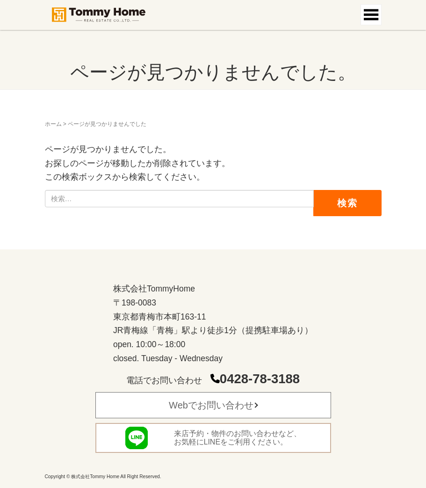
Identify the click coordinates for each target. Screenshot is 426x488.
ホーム (53, 124)
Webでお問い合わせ (211, 405)
